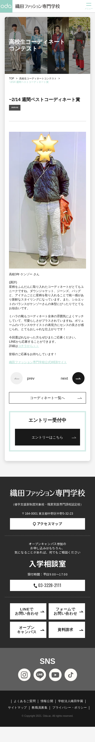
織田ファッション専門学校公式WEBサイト (38, 362)
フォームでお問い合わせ (65, 611)
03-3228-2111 (47, 585)
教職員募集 (39, 707)
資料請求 (65, 629)
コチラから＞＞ (28, 346)
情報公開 (47, 701)
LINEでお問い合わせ (27, 611)
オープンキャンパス (27, 629)
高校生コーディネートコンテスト (38, 78)
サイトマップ (17, 707)
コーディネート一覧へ (47, 398)
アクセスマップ (47, 523)
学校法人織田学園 (70, 701)
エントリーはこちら (47, 437)
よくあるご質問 (25, 701)
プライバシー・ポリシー (69, 707)
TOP (11, 78)
